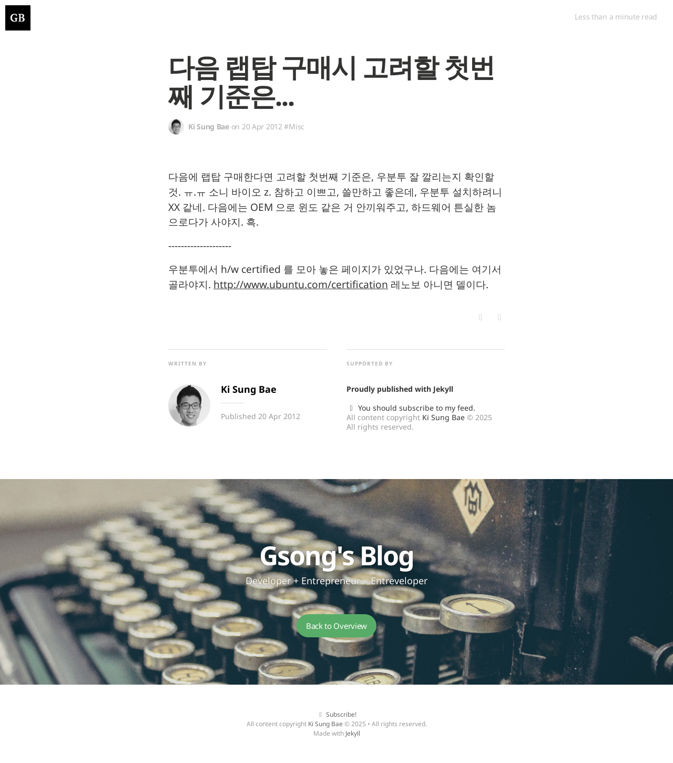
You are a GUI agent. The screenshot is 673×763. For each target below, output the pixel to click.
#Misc (294, 126)
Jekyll (443, 389)
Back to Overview (336, 625)
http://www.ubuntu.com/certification (300, 284)
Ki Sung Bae (443, 417)
